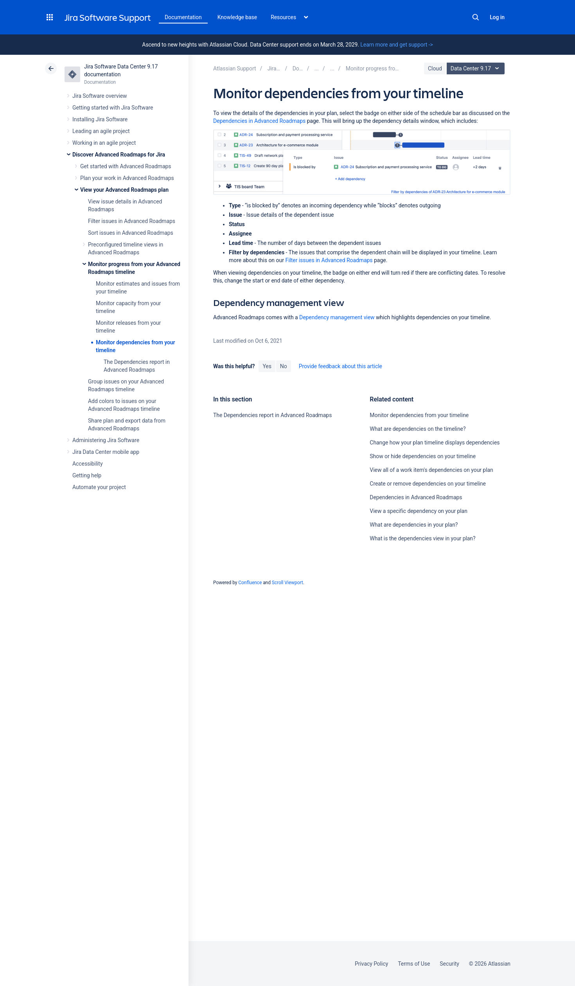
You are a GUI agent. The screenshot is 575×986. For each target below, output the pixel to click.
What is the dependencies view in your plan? (422, 538)
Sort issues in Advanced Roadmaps (130, 233)
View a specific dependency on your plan (418, 511)
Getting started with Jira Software (112, 107)
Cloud (435, 68)
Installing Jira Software (100, 119)
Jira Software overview (99, 96)
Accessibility (87, 464)
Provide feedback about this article (340, 366)
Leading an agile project (100, 131)
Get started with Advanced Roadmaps (125, 166)
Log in (497, 17)
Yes (266, 366)
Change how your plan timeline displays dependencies (435, 442)
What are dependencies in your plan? (414, 525)
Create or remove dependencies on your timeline (428, 483)
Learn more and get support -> (396, 44)
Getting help (86, 475)
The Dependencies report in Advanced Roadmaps (272, 415)
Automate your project (99, 487)
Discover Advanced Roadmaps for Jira (118, 154)
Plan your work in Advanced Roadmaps (127, 178)
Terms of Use (414, 964)
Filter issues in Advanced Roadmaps (131, 221)
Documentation (183, 17)
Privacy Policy (371, 964)
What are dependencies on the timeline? (417, 429)
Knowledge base (237, 17)
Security (449, 964)
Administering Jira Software (105, 440)
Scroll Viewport (287, 582)
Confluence (250, 582)
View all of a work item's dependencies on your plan (431, 470)
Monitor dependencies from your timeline (419, 415)
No (283, 366)
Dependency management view (336, 317)
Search (475, 17)
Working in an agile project (104, 143)
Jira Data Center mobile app (105, 452)
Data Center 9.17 (477, 68)
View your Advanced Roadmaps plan (124, 190)
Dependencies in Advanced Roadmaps (259, 121)
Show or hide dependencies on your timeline (423, 456)
